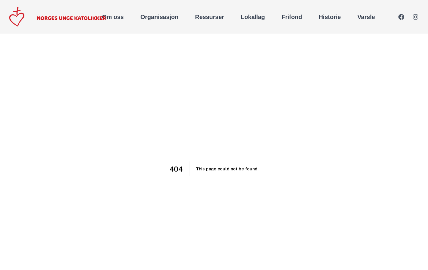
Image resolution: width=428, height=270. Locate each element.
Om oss (113, 17)
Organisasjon (159, 17)
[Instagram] (415, 17)
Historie (330, 17)
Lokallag (253, 17)
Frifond (291, 17)
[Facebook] (401, 17)
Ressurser (209, 17)
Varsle (366, 17)
